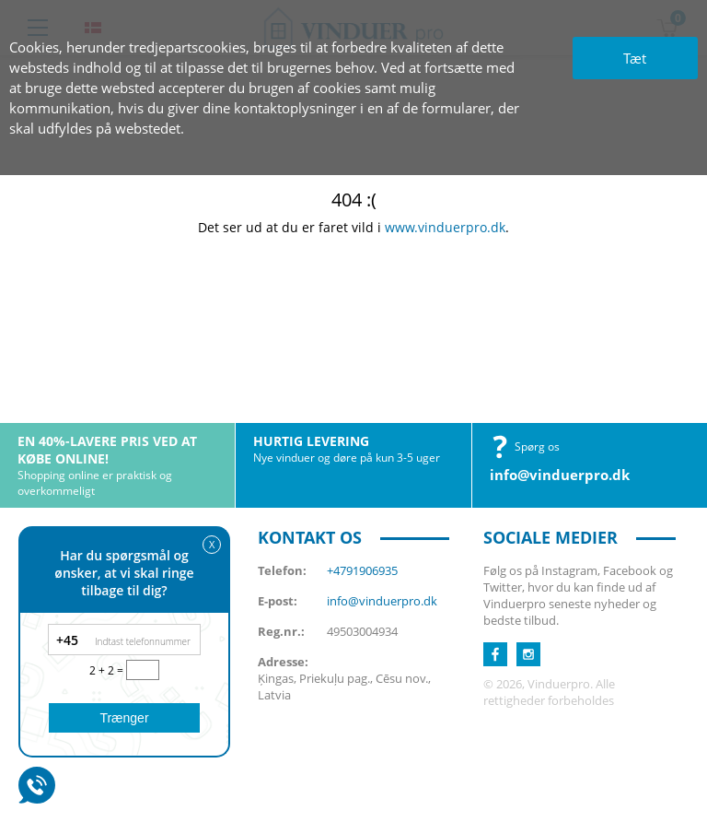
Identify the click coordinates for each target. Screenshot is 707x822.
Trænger (123, 717)
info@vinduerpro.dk (560, 474)
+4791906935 (362, 570)
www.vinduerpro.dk (445, 227)
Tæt (634, 58)
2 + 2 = (107, 670)
